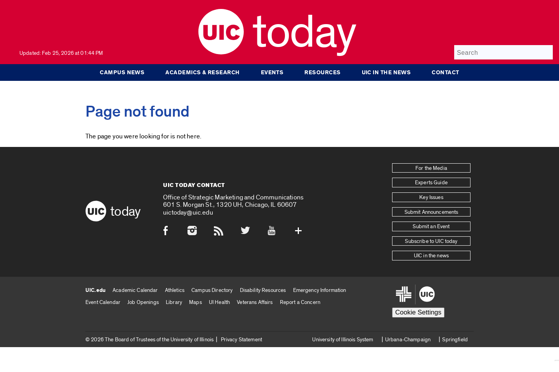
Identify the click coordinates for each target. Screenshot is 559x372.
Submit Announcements (431, 212)
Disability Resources (263, 290)
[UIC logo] (221, 53)
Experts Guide (431, 182)
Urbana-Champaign (408, 339)
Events (272, 72)
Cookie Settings (418, 312)
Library (174, 302)
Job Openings (143, 302)
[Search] (503, 52)
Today (304, 32)
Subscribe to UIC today (431, 241)
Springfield (455, 339)
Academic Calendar (135, 290)
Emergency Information (319, 290)
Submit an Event (431, 226)
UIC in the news (386, 72)
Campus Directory (212, 290)
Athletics (174, 290)
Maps (195, 302)
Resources (322, 72)
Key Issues (431, 197)
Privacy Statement (241, 339)
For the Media (431, 168)
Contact (445, 72)
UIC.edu (95, 290)
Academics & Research (202, 72)
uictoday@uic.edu (188, 212)
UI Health (219, 302)
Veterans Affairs (255, 302)
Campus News (122, 72)
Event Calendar (102, 302)
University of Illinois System (342, 339)
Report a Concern (300, 302)
